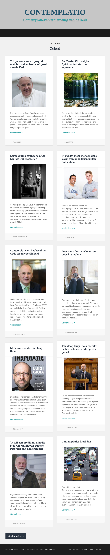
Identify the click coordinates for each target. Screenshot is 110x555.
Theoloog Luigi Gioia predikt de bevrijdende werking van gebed (79, 349)
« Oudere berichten (15, 536)
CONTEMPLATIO (55, 12)
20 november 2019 (20, 237)
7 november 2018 (71, 519)
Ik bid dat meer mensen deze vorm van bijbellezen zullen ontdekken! (79, 159)
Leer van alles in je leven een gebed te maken (79, 253)
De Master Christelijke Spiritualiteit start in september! (75, 64)
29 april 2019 (69, 238)
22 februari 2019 (19, 334)
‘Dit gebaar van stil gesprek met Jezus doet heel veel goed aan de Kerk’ (28, 64)
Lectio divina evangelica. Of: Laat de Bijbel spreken (27, 157)
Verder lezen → (16, 132)
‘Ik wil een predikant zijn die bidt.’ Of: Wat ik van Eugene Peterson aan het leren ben (27, 445)
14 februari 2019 (71, 332)
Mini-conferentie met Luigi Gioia (26, 349)
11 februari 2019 (71, 428)
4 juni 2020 (69, 142)
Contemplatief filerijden (76, 441)
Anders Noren (87, 550)
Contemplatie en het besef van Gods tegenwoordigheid (28, 252)
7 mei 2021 (17, 142)
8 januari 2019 (18, 429)
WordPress (50, 550)
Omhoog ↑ (100, 550)
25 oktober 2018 (19, 524)
